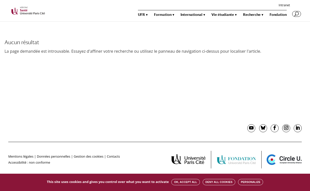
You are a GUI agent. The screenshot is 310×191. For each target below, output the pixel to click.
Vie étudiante (222, 15)
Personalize (250, 181)
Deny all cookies (219, 181)
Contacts (113, 156)
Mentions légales (20, 156)
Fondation (278, 15)
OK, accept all (185, 181)
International (191, 15)
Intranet (284, 5)
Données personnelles (53, 156)
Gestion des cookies (88, 156)
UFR (141, 15)
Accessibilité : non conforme (29, 162)
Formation (163, 15)
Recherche (252, 15)
